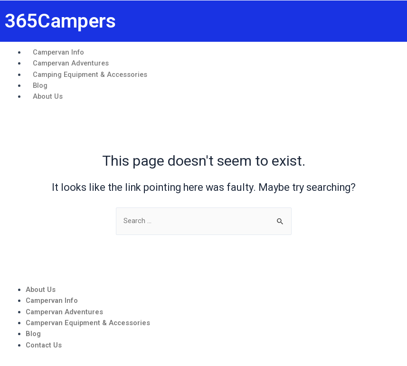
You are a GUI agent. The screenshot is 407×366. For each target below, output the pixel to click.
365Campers (60, 20)
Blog (33, 333)
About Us (48, 96)
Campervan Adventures (64, 312)
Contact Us (44, 345)
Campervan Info (52, 300)
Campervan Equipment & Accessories (88, 323)
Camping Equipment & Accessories (90, 74)
